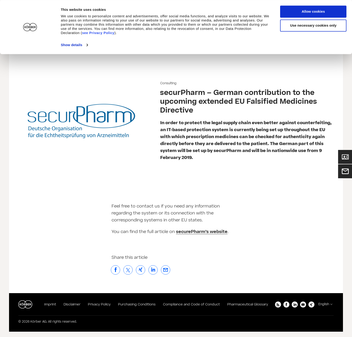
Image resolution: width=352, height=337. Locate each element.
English (323, 304)
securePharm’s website (201, 232)
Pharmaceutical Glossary (247, 304)
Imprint (50, 304)
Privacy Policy (99, 304)
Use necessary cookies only (313, 25)
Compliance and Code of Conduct (191, 304)
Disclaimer (72, 304)
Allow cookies (313, 11)
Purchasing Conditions (137, 304)
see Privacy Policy (98, 33)
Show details (71, 45)
